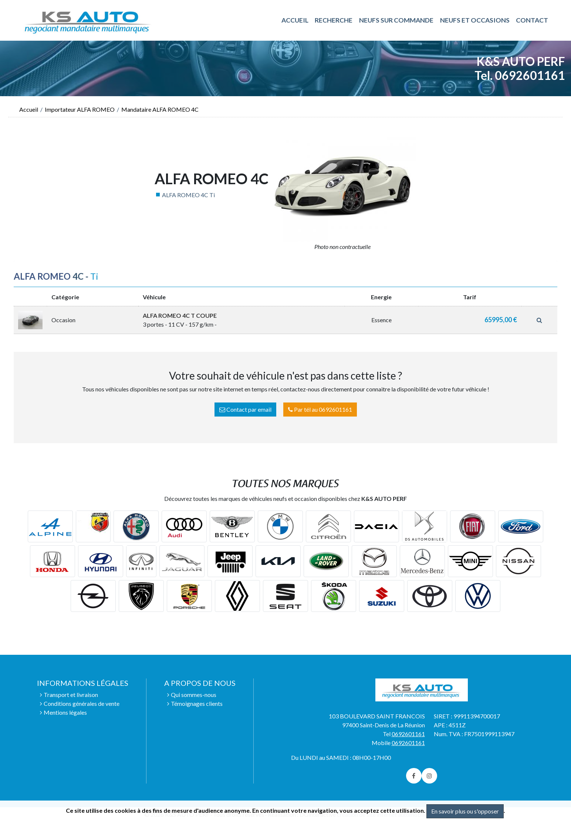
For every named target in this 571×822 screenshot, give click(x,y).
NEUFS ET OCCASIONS (475, 20)
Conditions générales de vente (81, 703)
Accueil (28, 109)
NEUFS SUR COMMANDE (396, 20)
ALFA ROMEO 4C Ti (188, 194)
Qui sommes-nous (193, 694)
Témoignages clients (197, 703)
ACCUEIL (294, 20)
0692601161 (408, 733)
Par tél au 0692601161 (320, 409)
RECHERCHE (333, 20)
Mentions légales (65, 712)
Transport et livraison (71, 694)
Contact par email (245, 409)
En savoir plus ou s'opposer (465, 811)
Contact (532, 20)
